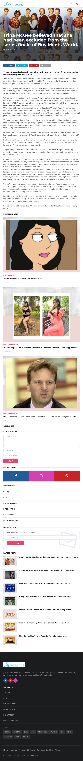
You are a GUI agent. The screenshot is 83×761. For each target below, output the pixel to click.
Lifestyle (17, 732)
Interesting (9, 509)
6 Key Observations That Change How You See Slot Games (45, 597)
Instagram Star (11, 520)
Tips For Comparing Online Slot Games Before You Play (44, 623)
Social (7, 732)
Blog (26, 732)
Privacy (58, 750)
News (69, 732)
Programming (10, 503)
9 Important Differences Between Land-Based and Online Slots (47, 570)
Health (25, 736)
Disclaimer (31, 750)
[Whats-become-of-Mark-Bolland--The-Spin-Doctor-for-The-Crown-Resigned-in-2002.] (41, 383)
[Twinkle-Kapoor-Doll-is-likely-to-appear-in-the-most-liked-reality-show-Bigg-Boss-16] (41, 314)
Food (17, 736)
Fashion (54, 732)
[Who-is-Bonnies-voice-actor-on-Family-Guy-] (41, 244)
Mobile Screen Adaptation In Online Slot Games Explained (45, 610)
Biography (8, 515)
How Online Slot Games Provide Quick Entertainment (43, 636)
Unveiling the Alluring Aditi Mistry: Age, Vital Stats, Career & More (48, 557)
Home (5, 750)
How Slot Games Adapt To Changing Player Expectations (44, 583)
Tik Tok (6, 492)
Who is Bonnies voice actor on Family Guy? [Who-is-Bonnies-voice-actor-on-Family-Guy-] (22, 278)
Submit (10, 461)
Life (62, 732)
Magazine (8, 736)
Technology (42, 732)
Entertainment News (10, 275)
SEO (5, 498)
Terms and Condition (45, 750)
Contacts (22, 750)
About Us (13, 750)
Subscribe (15, 543)
